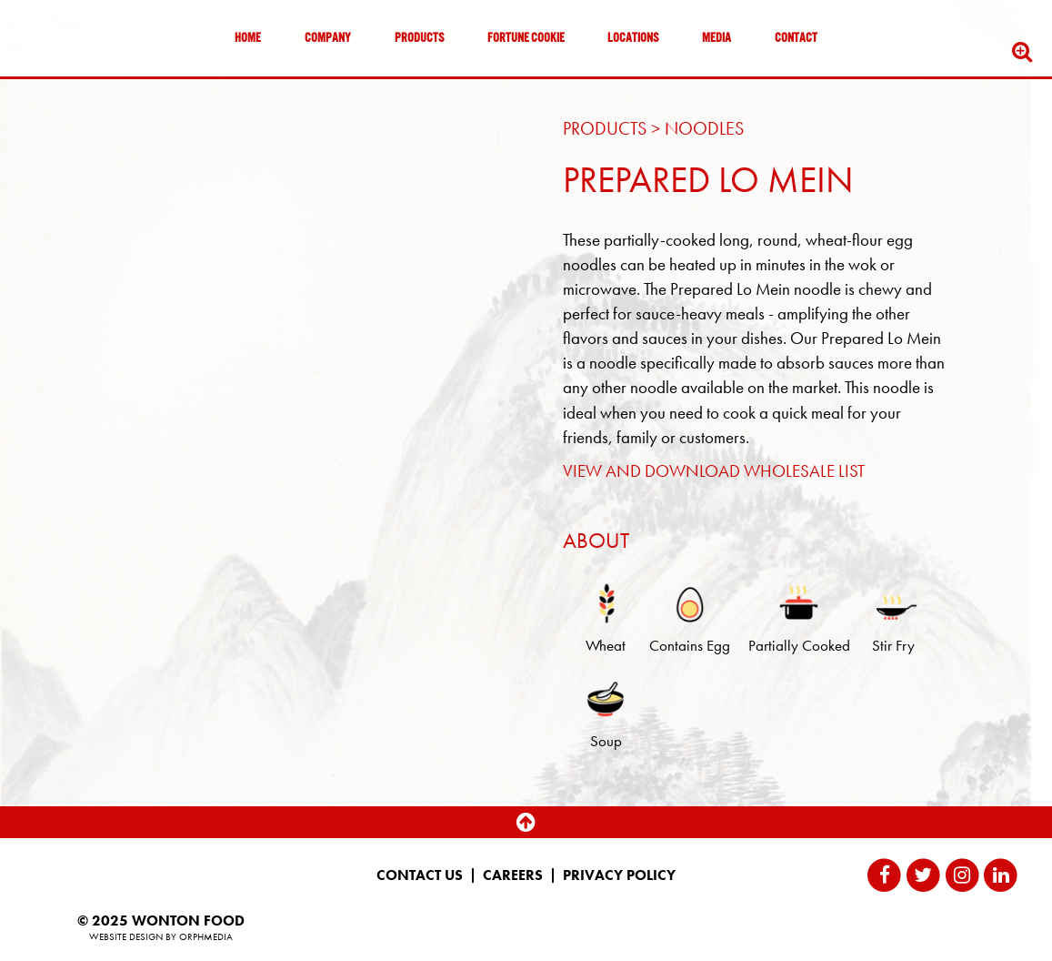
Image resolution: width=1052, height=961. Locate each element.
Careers (513, 875)
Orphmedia (206, 936)
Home (248, 39)
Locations (632, 39)
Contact (796, 39)
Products (419, 39)
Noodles (704, 128)
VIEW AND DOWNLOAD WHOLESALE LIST (714, 471)
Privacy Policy (619, 875)
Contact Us (419, 875)
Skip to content (67, 84)
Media (716, 39)
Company (328, 39)
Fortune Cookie (526, 39)
